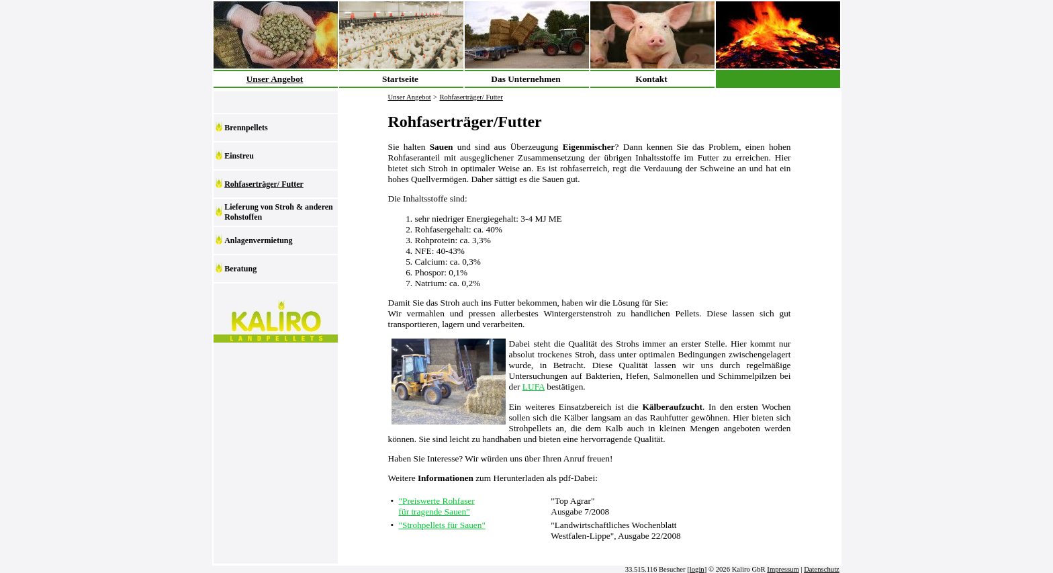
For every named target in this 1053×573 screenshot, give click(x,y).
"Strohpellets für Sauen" (442, 525)
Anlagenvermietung (258, 240)
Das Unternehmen (525, 79)
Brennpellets (245, 127)
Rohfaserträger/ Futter (264, 184)
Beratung (240, 268)
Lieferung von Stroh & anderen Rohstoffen (278, 212)
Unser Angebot (275, 79)
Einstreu (239, 156)
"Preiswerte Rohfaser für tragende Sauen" (437, 506)
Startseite (400, 79)
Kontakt (651, 79)
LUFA (533, 387)
